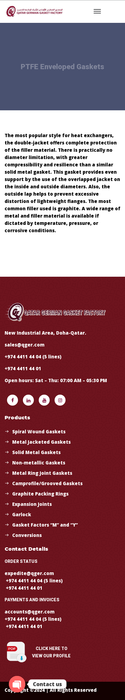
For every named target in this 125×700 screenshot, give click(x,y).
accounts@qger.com (30, 612)
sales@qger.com (25, 345)
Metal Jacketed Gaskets (41, 442)
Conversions (27, 535)
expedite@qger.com (29, 573)
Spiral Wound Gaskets (39, 431)
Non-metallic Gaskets (38, 463)
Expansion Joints (32, 504)
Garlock (21, 514)
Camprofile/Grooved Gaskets (47, 483)
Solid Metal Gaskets (36, 452)
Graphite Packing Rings (40, 494)
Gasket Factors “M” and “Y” (45, 525)
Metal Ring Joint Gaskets (42, 473)
